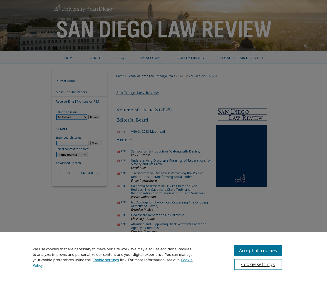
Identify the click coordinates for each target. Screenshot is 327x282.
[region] (163, 257)
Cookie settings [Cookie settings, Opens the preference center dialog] (258, 264)
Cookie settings (106, 259)
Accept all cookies (258, 250)
